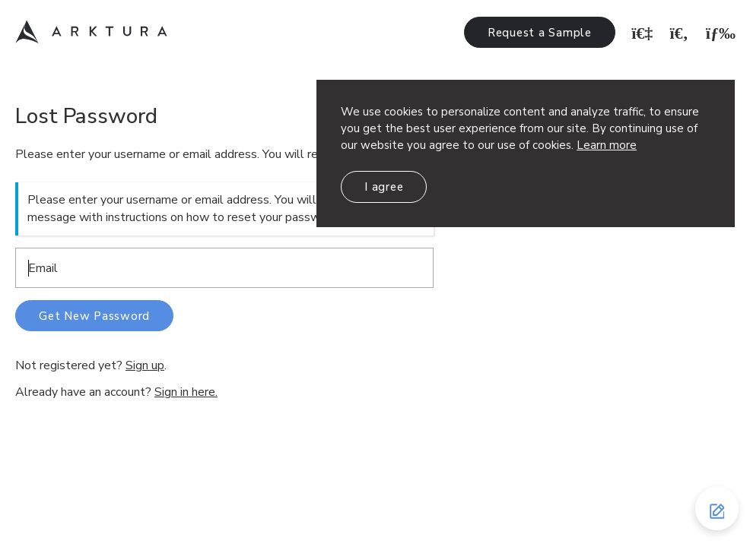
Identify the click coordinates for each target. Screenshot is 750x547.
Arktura (91, 32)
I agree (383, 186)
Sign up (145, 365)
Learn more (607, 145)
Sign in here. (186, 392)
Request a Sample (540, 32)
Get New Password (94, 316)
